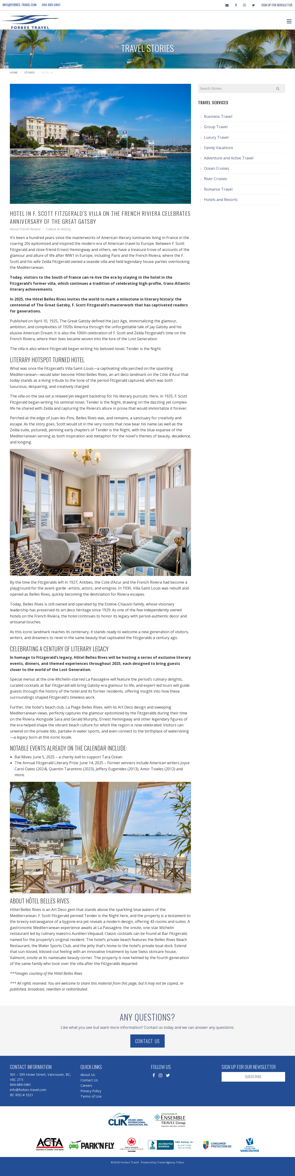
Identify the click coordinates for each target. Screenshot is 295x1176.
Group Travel (215, 126)
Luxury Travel (216, 137)
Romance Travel (218, 189)
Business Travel (218, 116)
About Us (87, 1074)
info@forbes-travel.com (19, 4)
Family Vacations (218, 147)
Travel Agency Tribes (170, 1162)
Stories (29, 72)
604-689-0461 (51, 4)
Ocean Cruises (216, 168)
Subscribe (253, 1076)
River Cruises (215, 178)
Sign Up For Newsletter (276, 5)
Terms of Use (91, 1096)
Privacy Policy (90, 1091)
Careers (86, 1085)
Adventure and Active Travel (228, 158)
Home (14, 72)
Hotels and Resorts (221, 199)
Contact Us (147, 1041)
